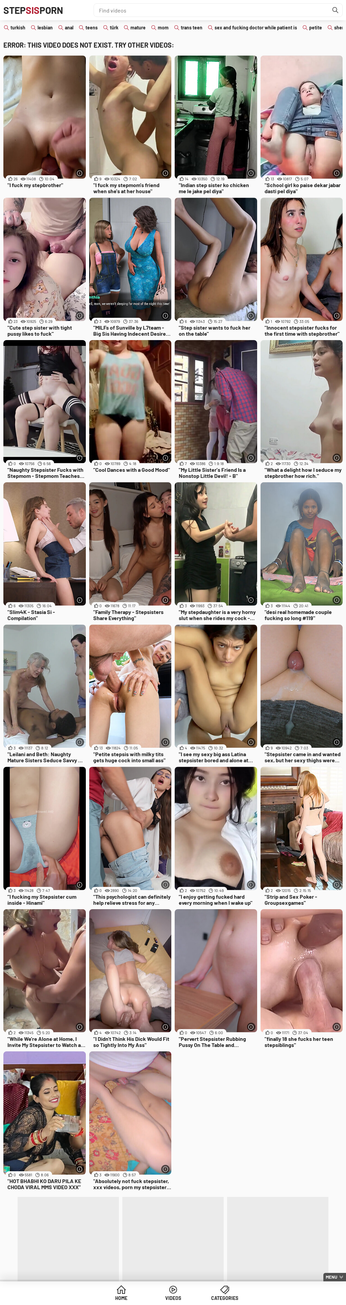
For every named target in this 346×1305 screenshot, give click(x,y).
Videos (173, 1298)
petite (315, 27)
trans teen (191, 27)
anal (69, 27)
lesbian (45, 27)
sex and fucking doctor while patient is (256, 27)
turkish (17, 27)
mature (138, 27)
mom (163, 27)
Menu (331, 1277)
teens (91, 27)
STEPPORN (33, 10)
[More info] (80, 173)
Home (121, 1298)
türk (114, 27)
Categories (224, 1298)
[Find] (335, 10)
